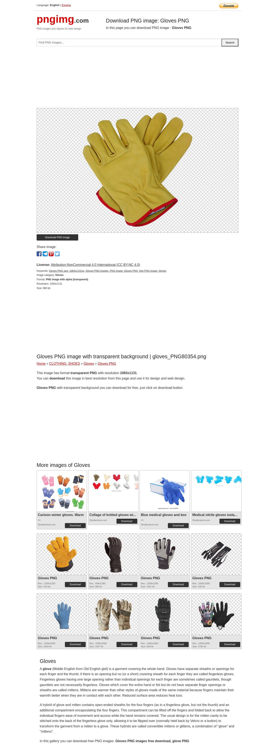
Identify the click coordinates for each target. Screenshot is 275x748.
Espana (66, 5)
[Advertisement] (137, 79)
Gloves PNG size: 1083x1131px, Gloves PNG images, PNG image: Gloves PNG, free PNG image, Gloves (107, 270)
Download (75, 525)
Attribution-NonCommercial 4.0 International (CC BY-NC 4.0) (95, 265)
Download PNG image (57, 237)
